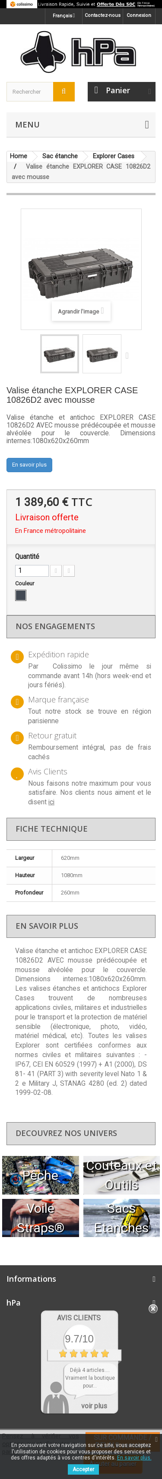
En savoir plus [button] (29, 464)
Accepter (83, 1469)
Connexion (139, 15)
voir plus (94, 1406)
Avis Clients (79, 1318)
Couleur (25, 583)
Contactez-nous (103, 15)
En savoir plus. (134, 1458)
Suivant (129, 355)
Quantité (27, 557)
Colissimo (67, 666)
